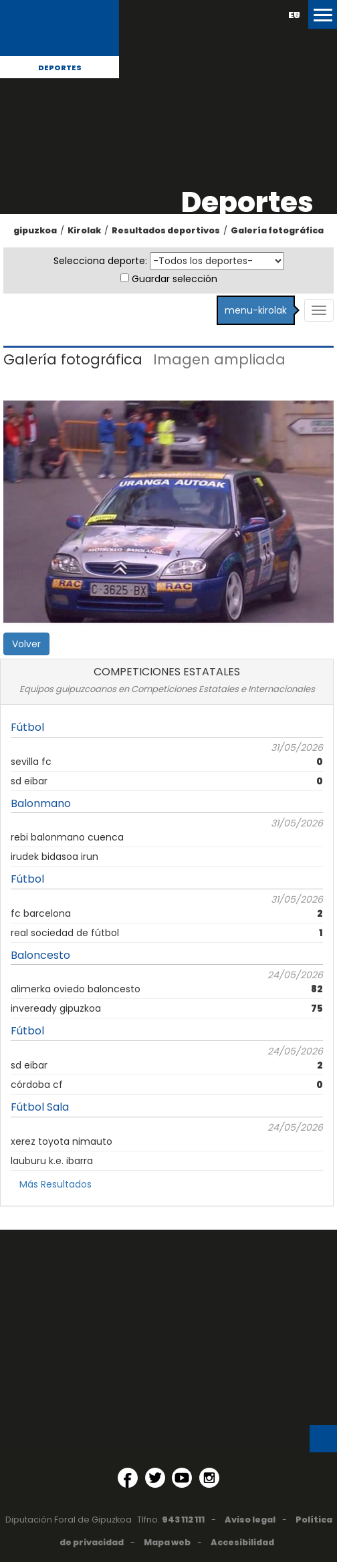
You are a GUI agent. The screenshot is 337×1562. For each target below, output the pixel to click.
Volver (26, 644)
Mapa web (167, 1542)
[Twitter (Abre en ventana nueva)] (155, 1478)
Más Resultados (55, 1184)
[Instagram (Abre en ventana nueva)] (209, 1478)
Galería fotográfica (277, 230)
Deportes (60, 67)
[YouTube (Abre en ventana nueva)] (182, 1478)
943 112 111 (183, 1519)
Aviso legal (250, 1519)
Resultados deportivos (166, 230)
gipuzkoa (35, 230)
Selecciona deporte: (100, 260)
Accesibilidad (242, 1542)
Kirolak (84, 230)
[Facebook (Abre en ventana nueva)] (128, 1478)
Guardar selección (174, 279)
